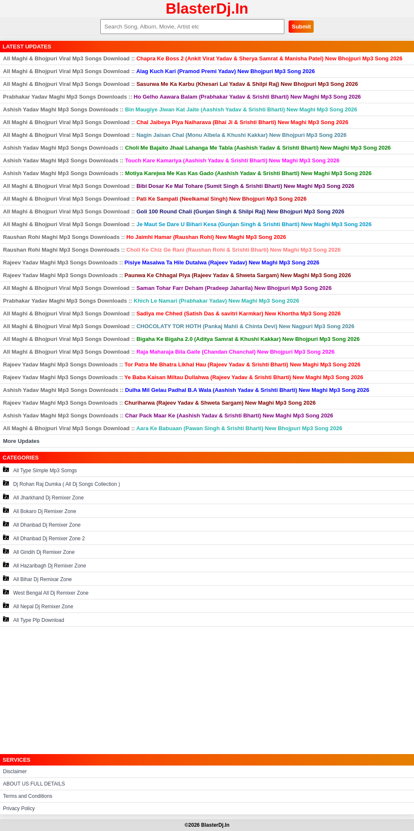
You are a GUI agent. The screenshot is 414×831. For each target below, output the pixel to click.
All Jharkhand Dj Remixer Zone (43, 497)
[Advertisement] (207, 690)
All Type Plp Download (33, 619)
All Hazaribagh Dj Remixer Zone (44, 565)
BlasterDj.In (207, 8)
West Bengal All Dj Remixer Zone (45, 592)
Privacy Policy (19, 808)
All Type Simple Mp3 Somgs (40, 470)
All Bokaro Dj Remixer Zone (39, 510)
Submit (301, 26)
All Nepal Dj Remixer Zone (38, 606)
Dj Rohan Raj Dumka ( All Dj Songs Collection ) (61, 483)
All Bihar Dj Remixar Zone (37, 578)
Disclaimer (15, 771)
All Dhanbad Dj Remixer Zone (42, 524)
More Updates (21, 441)
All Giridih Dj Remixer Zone (39, 551)
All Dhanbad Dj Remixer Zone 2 (44, 538)
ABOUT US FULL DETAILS (34, 784)
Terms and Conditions (27, 796)
